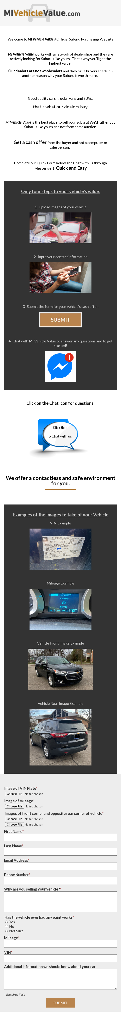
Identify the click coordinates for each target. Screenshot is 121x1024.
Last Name (13, 846)
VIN (7, 952)
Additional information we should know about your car (50, 966)
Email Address (16, 860)
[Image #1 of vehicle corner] (33, 819)
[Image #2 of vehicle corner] (33, 824)
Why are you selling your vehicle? (32, 889)
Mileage (11, 938)
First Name (13, 831)
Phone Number (16, 874)
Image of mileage (18, 801)
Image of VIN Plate (20, 788)
